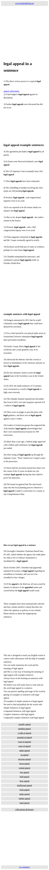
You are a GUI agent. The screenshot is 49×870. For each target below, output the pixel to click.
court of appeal (24, 746)
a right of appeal (24, 733)
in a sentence (24, 867)
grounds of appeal (24, 737)
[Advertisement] (24, 30)
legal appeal (24, 803)
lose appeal (24, 772)
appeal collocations (11, 91)
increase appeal (24, 759)
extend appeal (24, 768)
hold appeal (24, 777)
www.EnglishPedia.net (24, 3)
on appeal (24, 755)
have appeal (24, 781)
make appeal (24, 794)
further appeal (24, 798)
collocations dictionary (24, 809)
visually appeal (24, 724)
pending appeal (24, 729)
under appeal (24, 750)
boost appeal (24, 764)
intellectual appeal (24, 785)
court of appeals (24, 742)
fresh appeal (24, 790)
